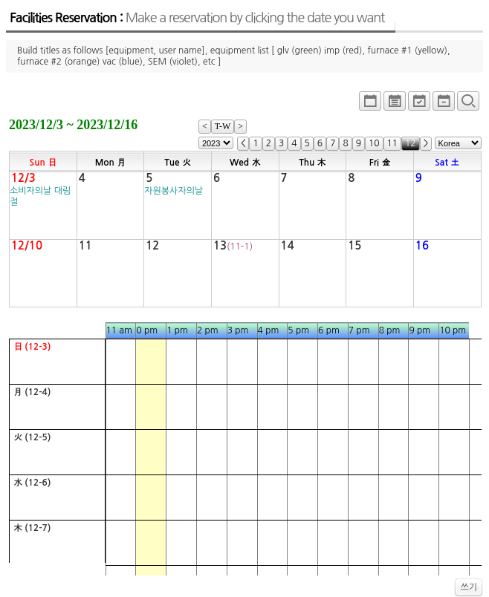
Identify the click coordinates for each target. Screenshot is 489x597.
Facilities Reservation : (197, 18)
